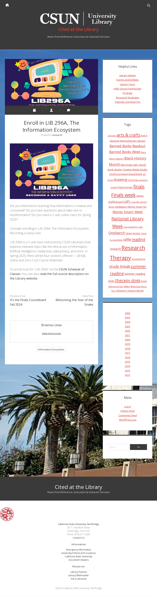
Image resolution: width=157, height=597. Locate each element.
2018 (127, 348)
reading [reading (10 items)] (138, 239)
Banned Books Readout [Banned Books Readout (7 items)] (127, 146)
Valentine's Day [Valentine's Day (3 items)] (115, 286)
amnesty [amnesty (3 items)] (112, 136)
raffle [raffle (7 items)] (127, 240)
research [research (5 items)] (115, 249)
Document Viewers (79, 560)
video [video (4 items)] (127, 286)
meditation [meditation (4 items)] (121, 207)
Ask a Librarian (79, 579)
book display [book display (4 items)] (115, 170)
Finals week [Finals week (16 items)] (123, 195)
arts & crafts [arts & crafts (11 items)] (129, 135)
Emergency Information (78, 550)
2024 (127, 322)
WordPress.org (127, 420)
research (57, 135)
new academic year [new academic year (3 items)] (133, 227)
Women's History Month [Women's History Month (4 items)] (130, 291)
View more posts (51, 333)
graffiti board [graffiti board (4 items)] (115, 202)
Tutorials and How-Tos (127, 102)
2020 (127, 340)
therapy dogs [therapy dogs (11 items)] (127, 280)
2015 (127, 362)
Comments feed (127, 415)
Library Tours (127, 84)
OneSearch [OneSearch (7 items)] (116, 233)
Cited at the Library (78, 487)
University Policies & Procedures (78, 553)
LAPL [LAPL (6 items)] (127, 202)
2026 (127, 313)
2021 (127, 335)
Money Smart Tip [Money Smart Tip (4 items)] (137, 207)
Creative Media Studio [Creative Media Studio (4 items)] (135, 170)
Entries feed (128, 411)
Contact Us (78, 538)
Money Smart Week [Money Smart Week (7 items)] (128, 212)
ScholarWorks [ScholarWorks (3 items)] (138, 259)
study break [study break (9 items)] (119, 266)
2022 (127, 331)
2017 (127, 353)
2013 (127, 370)
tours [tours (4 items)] (144, 281)
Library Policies (78, 572)
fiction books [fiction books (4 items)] (125, 187)
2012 (127, 375)
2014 (127, 366)
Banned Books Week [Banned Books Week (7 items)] (124, 152)
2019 (127, 344)
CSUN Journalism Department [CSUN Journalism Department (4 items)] (125, 174)
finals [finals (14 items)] (139, 187)
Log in (127, 407)
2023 (127, 326)
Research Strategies (127, 97)
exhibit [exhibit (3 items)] (114, 188)
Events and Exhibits (127, 80)
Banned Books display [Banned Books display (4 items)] (132, 141)
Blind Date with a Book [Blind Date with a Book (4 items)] (133, 165)
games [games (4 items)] (140, 196)
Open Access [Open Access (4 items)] (132, 233)
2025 (127, 318)
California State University (78, 556)
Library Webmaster (78, 575)
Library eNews (127, 75)
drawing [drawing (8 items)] (120, 179)
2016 (127, 357)
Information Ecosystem (51, 350)
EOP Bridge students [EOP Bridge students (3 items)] (138, 180)
